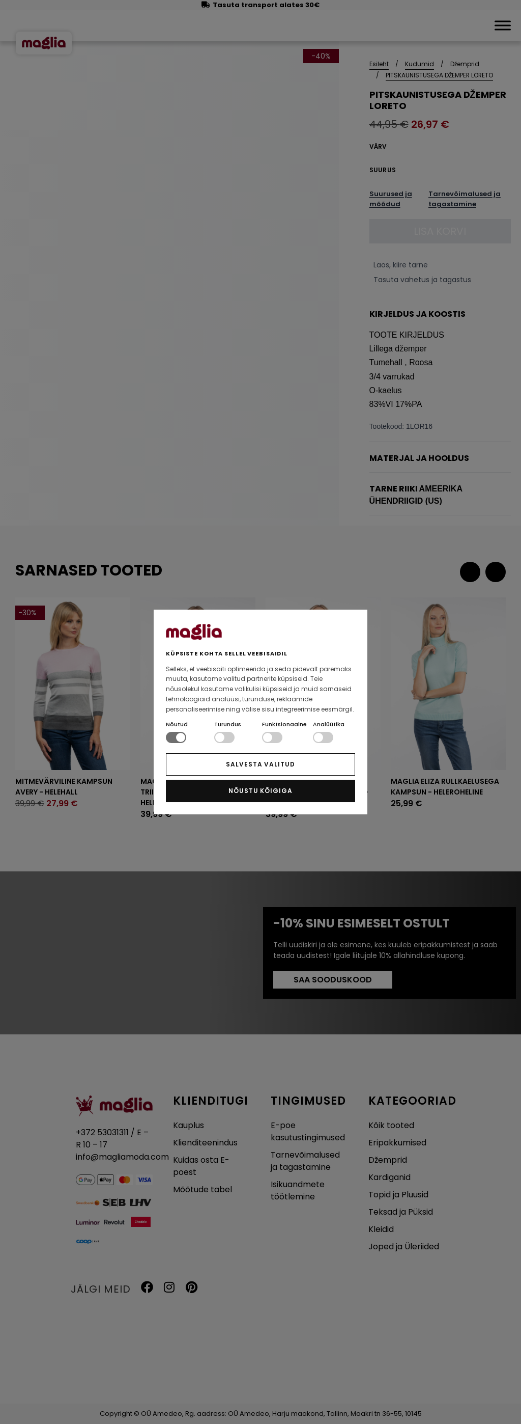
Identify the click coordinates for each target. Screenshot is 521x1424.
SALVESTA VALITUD (260, 764)
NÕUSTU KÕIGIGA (260, 790)
